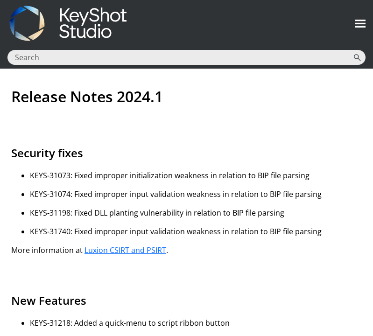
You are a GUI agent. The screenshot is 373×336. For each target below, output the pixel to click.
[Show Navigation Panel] (360, 23)
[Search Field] (186, 57)
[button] (357, 57)
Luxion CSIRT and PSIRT (125, 250)
